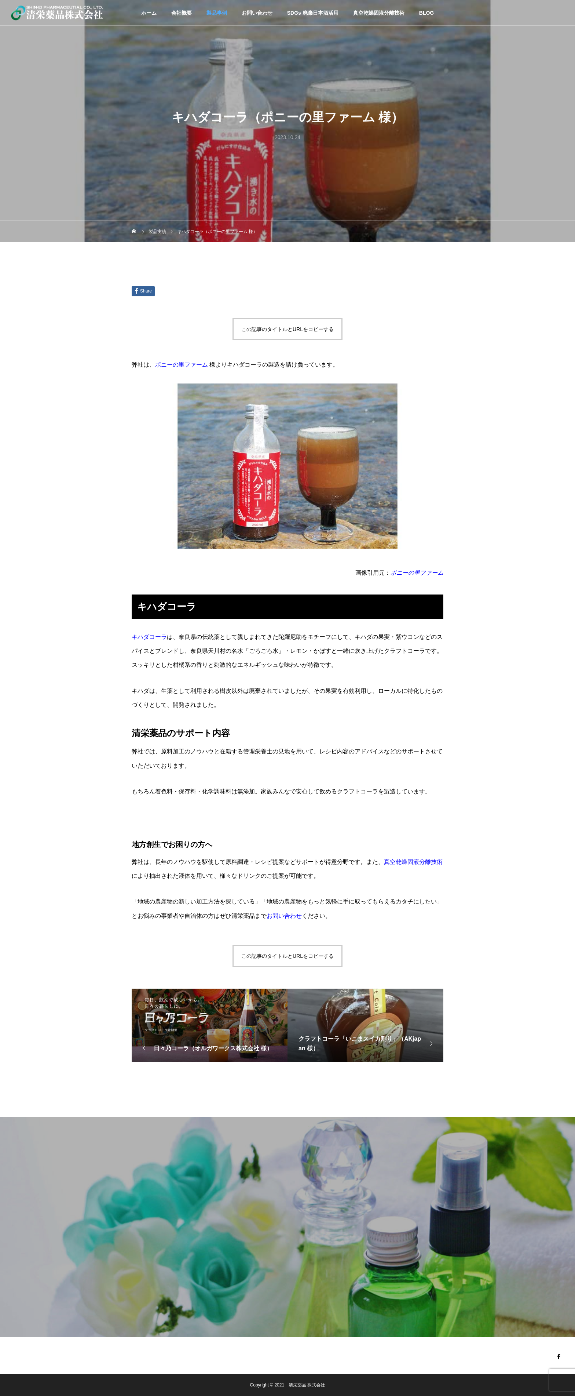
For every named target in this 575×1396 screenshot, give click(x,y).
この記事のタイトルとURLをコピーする (287, 329)
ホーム (149, 13)
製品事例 (216, 13)
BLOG (426, 13)
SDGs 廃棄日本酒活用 (312, 13)
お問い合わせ (257, 13)
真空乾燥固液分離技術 (378, 13)
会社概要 (181, 13)
